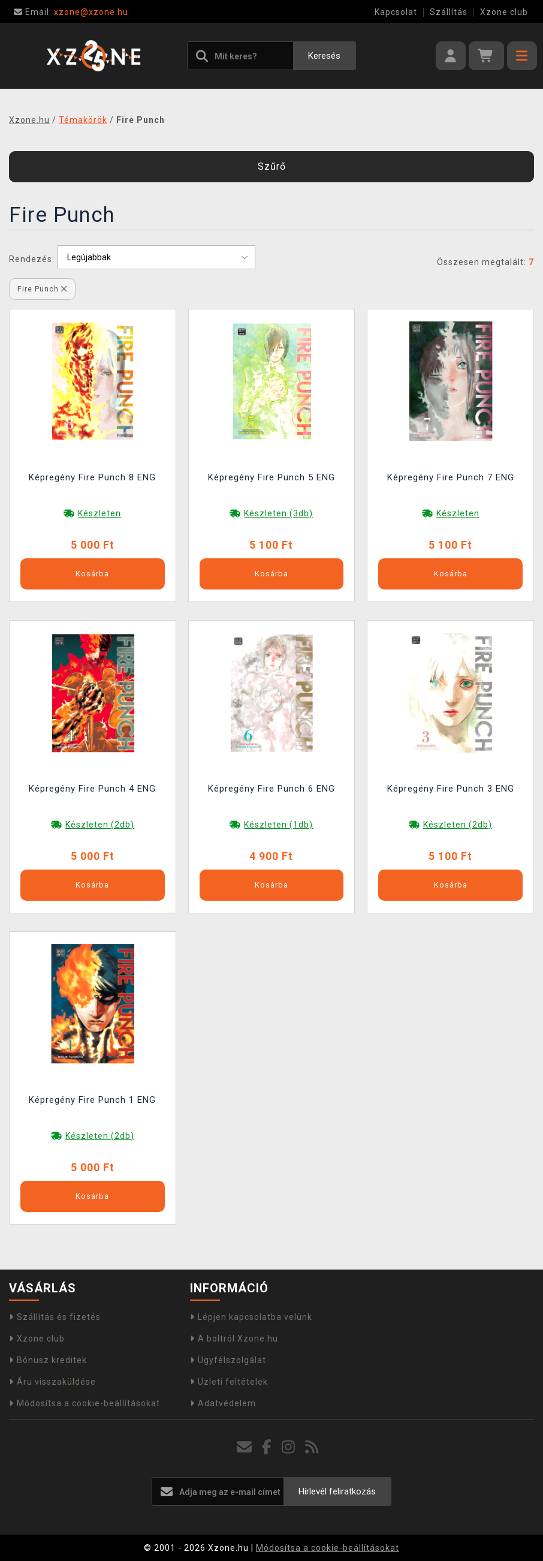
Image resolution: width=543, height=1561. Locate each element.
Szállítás (448, 12)
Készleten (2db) (99, 824)
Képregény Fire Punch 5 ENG (271, 477)
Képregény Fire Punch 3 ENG (450, 788)
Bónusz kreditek (48, 1360)
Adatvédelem (223, 1403)
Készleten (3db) (278, 513)
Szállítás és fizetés (55, 1317)
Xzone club (504, 12)
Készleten (99, 513)
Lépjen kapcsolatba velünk (251, 1317)
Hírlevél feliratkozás (337, 1491)
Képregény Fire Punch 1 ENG (92, 1099)
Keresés (324, 55)
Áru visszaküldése (52, 1381)
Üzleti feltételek (229, 1381)
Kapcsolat (396, 12)
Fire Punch (42, 288)
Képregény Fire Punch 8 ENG (92, 477)
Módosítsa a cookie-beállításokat (84, 1403)
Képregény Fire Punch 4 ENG (92, 788)
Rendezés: (32, 259)
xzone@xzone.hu (71, 12)
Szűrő (272, 166)
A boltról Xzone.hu (234, 1338)
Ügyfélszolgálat (228, 1360)
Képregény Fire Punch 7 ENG (450, 477)
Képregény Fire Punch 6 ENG (271, 788)
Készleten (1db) (278, 824)
